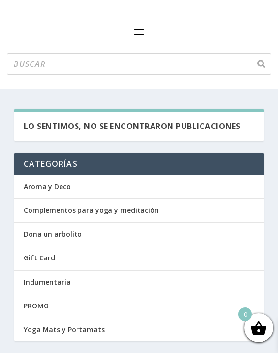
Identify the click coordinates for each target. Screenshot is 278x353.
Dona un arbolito (53, 234)
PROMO (36, 305)
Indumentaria (47, 282)
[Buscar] (261, 64)
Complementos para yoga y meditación (91, 210)
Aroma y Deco (47, 186)
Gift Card (39, 257)
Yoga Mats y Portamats (64, 329)
